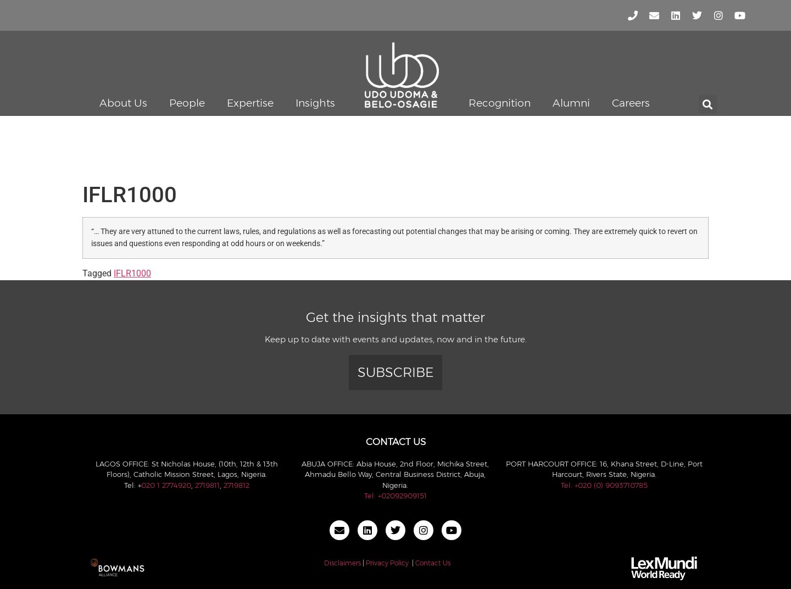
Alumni (571, 103)
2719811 (207, 485)
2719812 (236, 485)
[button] (708, 104)
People (187, 103)
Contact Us (432, 563)
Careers (631, 103)
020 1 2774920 (166, 485)
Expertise (250, 103)
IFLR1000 (132, 273)
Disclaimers (342, 563)
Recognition (500, 103)
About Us (123, 103)
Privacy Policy (387, 563)
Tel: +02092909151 (395, 495)
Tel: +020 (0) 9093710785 (604, 485)
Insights (315, 103)
